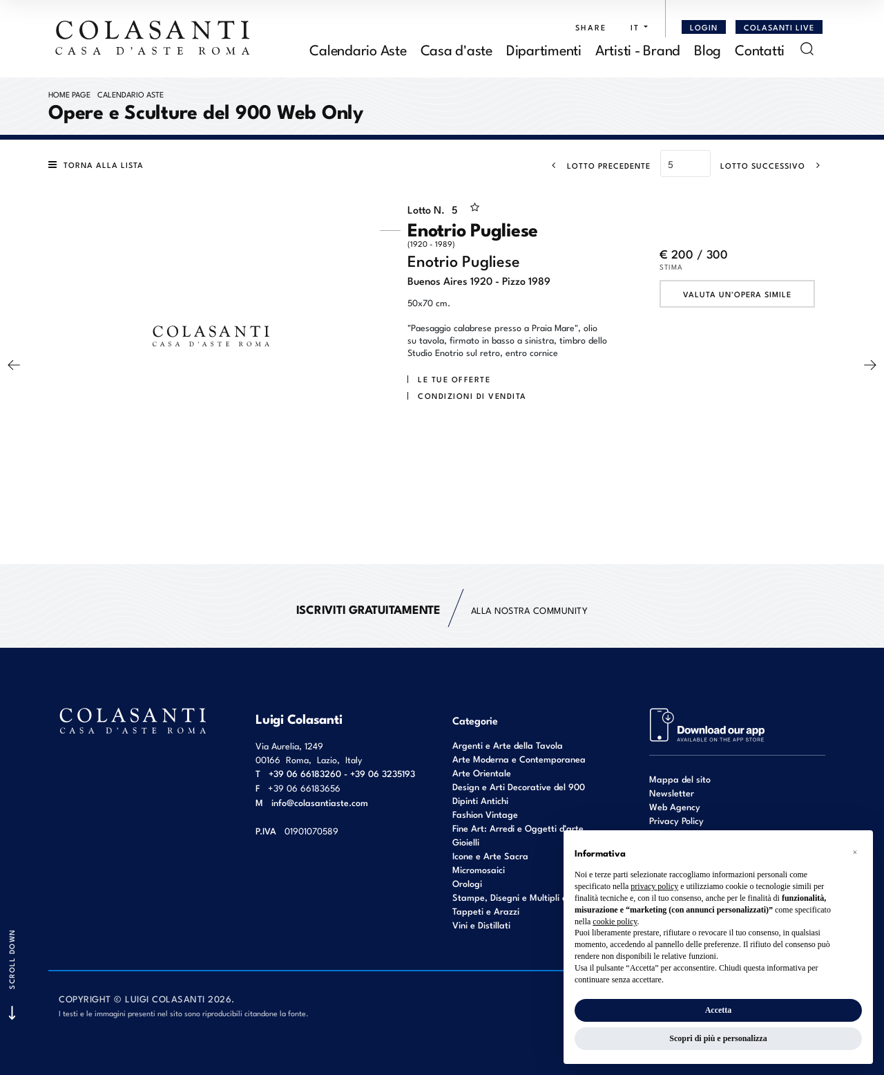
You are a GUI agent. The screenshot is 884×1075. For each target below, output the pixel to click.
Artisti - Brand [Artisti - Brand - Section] (637, 49)
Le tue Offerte (454, 378)
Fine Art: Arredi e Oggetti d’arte (518, 827)
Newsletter (671, 792)
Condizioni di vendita (472, 395)
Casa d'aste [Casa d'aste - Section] (456, 49)
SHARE (590, 26)
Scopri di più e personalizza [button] (718, 1038)
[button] (635, 27)
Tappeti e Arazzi (485, 910)
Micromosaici (478, 869)
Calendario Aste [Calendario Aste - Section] (357, 49)
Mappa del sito (680, 778)
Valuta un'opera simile (737, 293)
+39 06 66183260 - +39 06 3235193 (342, 773)
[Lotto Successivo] (774, 165)
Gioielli (465, 841)
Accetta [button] (718, 1010)
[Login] (704, 27)
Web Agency (674, 806)
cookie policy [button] (615, 921)
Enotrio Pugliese (507, 232)
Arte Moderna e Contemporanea (519, 758)
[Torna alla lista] (99, 164)
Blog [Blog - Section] (707, 49)
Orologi (467, 883)
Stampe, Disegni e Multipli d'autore (524, 897)
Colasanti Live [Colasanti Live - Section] (779, 26)
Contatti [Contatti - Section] (760, 49)
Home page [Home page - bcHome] (69, 94)
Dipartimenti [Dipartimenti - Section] (544, 49)
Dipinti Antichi (480, 800)
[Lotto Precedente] (597, 165)
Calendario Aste (130, 94)
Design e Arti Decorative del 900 (518, 786)
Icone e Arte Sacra (490, 855)
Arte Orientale (481, 772)
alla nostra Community (442, 609)
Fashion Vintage (485, 814)
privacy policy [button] (654, 886)
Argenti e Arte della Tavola (507, 744)
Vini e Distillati (481, 924)
